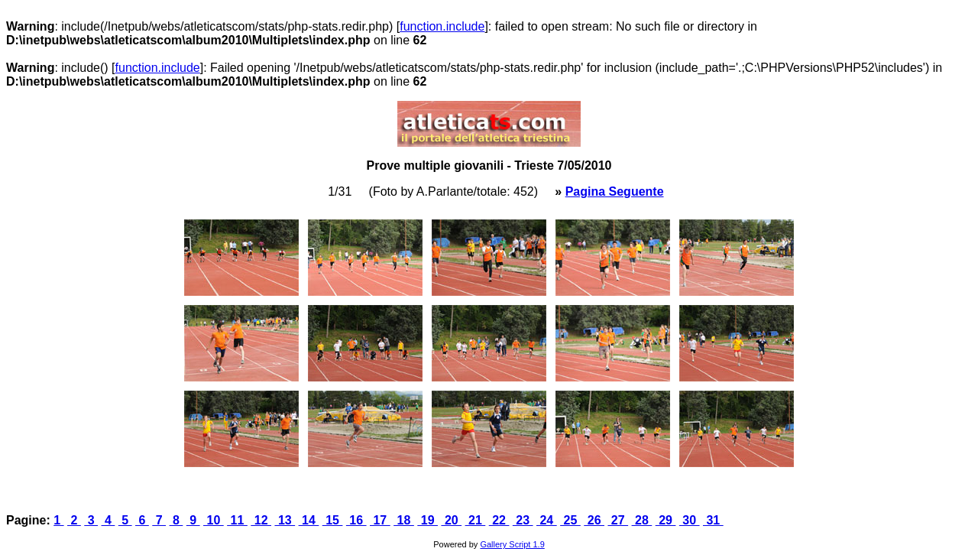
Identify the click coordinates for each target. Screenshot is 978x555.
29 (666, 520)
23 (523, 520)
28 (642, 520)
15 (332, 520)
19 (427, 520)
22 (499, 520)
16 (356, 520)
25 (570, 520)
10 (213, 520)
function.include (442, 26)
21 (475, 520)
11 (237, 520)
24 (546, 520)
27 (617, 520)
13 (284, 520)
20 (451, 520)
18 (403, 520)
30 (689, 520)
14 (309, 520)
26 (594, 520)
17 (380, 520)
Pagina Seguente (614, 191)
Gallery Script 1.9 (512, 544)
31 (713, 520)
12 (261, 520)
